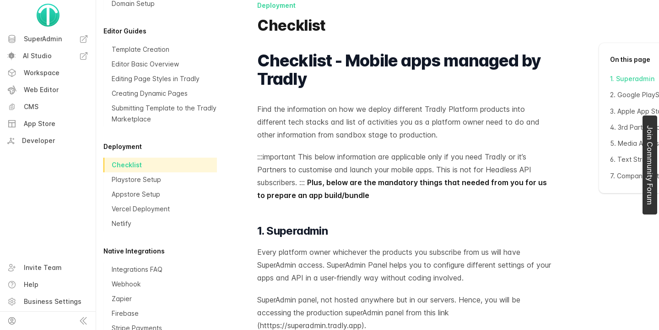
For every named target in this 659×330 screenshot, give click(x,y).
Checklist (127, 165)
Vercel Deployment (141, 209)
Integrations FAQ (137, 269)
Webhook (126, 284)
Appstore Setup (136, 194)
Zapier (122, 298)
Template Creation (140, 49)
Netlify (121, 223)
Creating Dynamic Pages (150, 93)
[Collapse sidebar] (83, 321)
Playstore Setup (136, 179)
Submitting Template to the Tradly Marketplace (164, 113)
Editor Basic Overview (145, 64)
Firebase (125, 313)
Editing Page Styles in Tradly (156, 78)
